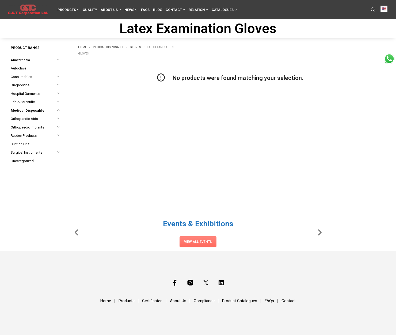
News (129, 10)
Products (67, 10)
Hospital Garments (25, 94)
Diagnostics (20, 85)
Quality (90, 10)
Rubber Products (24, 136)
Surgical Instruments (26, 152)
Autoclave (18, 68)
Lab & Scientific (23, 102)
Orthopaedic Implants (27, 127)
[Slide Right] (319, 232)
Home (82, 47)
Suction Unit (20, 144)
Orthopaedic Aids (24, 119)
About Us (109, 10)
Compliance (204, 300)
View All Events (198, 242)
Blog (157, 10)
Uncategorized (22, 161)
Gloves (135, 47)
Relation (197, 10)
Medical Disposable (27, 110)
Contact (174, 10)
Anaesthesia (20, 60)
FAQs (145, 10)
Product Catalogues (239, 300)
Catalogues (223, 10)
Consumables (21, 77)
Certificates (152, 300)
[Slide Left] (76, 232)
